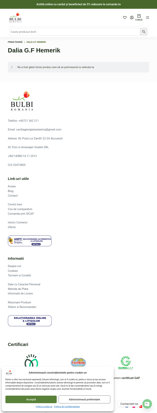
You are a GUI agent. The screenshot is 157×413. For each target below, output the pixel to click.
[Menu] (147, 17)
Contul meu (15, 204)
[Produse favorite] (125, 17)
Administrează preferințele (84, 399)
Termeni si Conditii (19, 275)
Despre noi (14, 266)
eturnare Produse (20, 302)
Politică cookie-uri (44, 406)
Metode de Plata (18, 289)
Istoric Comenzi (17, 222)
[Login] (132, 17)
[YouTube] (140, 406)
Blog (10, 191)
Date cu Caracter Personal (24, 284)
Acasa (12, 186)
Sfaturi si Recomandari (22, 307)
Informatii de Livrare (20, 293)
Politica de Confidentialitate (67, 406)
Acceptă (31, 399)
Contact (13, 195)
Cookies (13, 271)
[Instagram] (133, 406)
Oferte (12, 227)
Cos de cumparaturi (20, 209)
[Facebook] (126, 406)
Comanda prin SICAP (21, 213)
